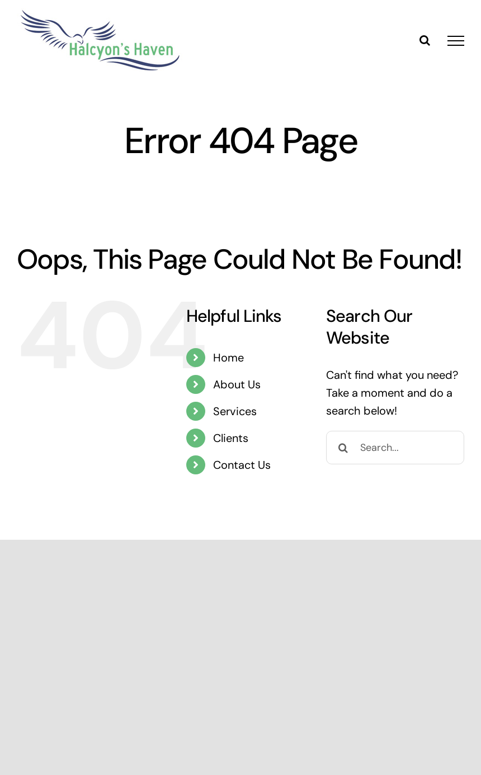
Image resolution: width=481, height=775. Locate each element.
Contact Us (242, 465)
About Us (237, 384)
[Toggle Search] (424, 40)
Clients (230, 438)
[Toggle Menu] (455, 41)
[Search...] (395, 447)
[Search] (343, 447)
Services (235, 411)
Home (228, 357)
